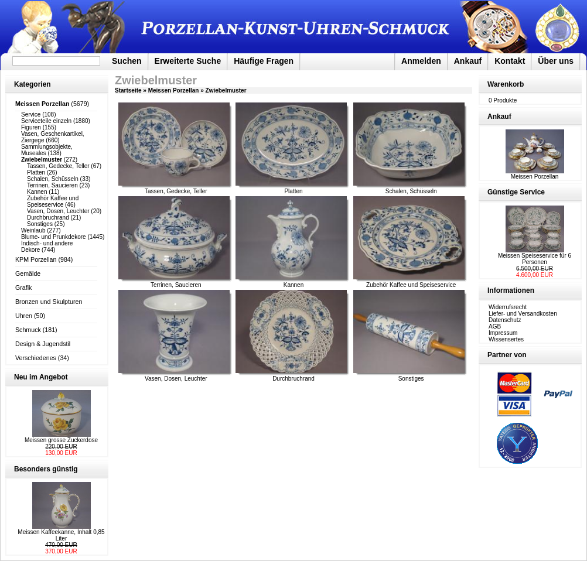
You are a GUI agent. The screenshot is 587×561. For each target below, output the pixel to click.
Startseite (128, 90)
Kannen (37, 192)
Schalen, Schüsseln (53, 179)
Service (30, 114)
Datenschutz (505, 320)
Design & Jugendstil (42, 343)
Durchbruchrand (48, 217)
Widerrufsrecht (508, 307)
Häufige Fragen (264, 61)
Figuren (31, 127)
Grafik (23, 287)
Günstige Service (516, 192)
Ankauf (468, 61)
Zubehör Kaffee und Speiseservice (53, 201)
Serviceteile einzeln (46, 121)
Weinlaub (33, 230)
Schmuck (28, 329)
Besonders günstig (46, 469)
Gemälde (27, 273)
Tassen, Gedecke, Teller (58, 166)
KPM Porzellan (35, 259)
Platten (36, 172)
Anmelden (421, 61)
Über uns (556, 61)
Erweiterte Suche (188, 61)
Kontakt (509, 61)
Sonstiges (40, 224)
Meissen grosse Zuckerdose (61, 440)
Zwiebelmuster (226, 90)
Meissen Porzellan (173, 90)
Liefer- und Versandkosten (523, 313)
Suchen (127, 61)
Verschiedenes (35, 357)
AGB (495, 326)
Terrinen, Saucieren (52, 185)
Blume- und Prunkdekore (53, 237)
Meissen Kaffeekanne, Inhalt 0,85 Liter (61, 535)
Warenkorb (505, 84)
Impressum (503, 333)
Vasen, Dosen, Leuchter (58, 211)
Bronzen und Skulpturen (48, 301)
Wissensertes (506, 339)
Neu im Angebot (41, 377)
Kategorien (32, 84)
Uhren (23, 315)
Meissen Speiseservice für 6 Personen (534, 258)
